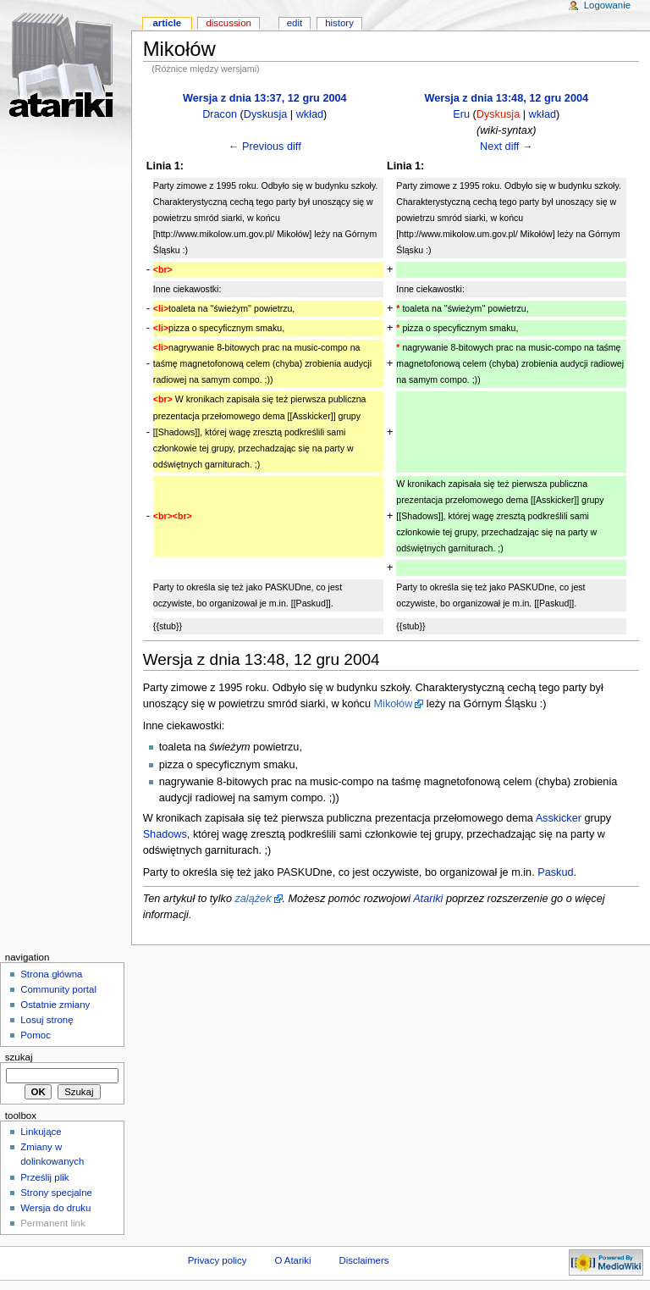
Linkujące (40, 1132)
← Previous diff (265, 146)
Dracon (219, 114)
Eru (461, 114)
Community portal (58, 989)
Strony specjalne (56, 1193)
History (339, 23)
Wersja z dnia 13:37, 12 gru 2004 (265, 98)
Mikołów (393, 704)
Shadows (165, 834)
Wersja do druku (55, 1208)
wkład (309, 114)
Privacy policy (217, 1260)
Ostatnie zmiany (55, 1004)
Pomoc (35, 1035)
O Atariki (292, 1260)
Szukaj (19, 1057)
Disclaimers (363, 1260)
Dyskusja (265, 114)
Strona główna (51, 974)
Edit (294, 23)
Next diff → (506, 146)
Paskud (555, 872)
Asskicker (558, 818)
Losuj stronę (46, 1020)
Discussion (228, 23)
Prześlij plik (44, 1177)
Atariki (428, 899)
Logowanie (607, 5)
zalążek (252, 899)
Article (166, 23)
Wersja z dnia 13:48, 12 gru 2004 (506, 98)
